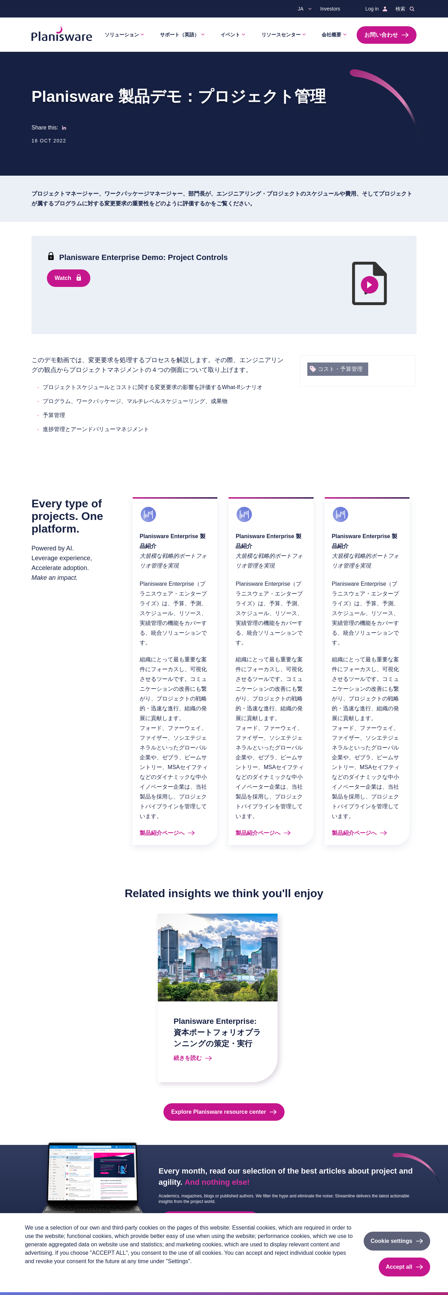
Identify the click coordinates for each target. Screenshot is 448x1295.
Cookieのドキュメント (107, 1272)
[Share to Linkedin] (64, 127)
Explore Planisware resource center (218, 1112)
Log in (372, 9)
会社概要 (331, 34)
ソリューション (122, 34)
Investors (330, 9)
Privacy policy (39, 1272)
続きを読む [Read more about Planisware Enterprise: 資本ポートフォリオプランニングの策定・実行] (188, 1058)
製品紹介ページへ (162, 833)
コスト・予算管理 (340, 369)
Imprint (68, 1272)
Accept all (399, 1267)
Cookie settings (391, 1241)
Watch (63, 278)
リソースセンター (281, 34)
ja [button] (300, 9)
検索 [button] (400, 9)
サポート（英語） (179, 34)
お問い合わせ (381, 35)
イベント (230, 34)
